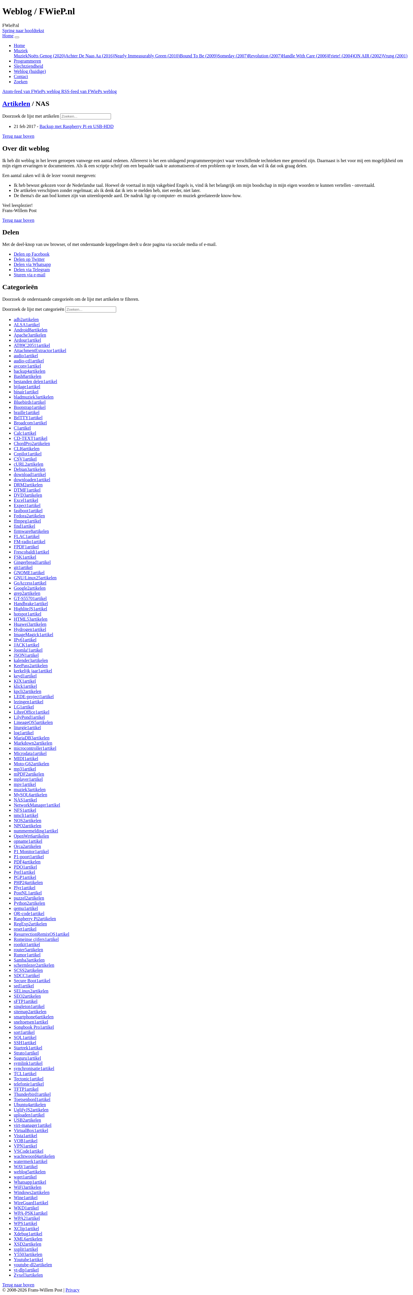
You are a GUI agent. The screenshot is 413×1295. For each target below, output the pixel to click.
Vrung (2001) (395, 55)
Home (19, 45)
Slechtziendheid (28, 66)
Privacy (72, 1290)
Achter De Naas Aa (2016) (89, 55)
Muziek (21, 55)
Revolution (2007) (265, 55)
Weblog (30, 71)
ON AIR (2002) (368, 55)
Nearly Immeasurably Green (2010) (147, 55)
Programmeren (27, 61)
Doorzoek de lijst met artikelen (30, 116)
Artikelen (16, 103)
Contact (21, 76)
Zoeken (21, 81)
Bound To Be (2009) (198, 55)
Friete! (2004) (341, 55)
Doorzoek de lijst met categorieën (33, 309)
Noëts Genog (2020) (46, 55)
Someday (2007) (232, 55)
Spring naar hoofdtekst (23, 30)
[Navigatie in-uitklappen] (17, 37)
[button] (18, 136)
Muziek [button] (21, 50)
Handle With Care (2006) (305, 55)
